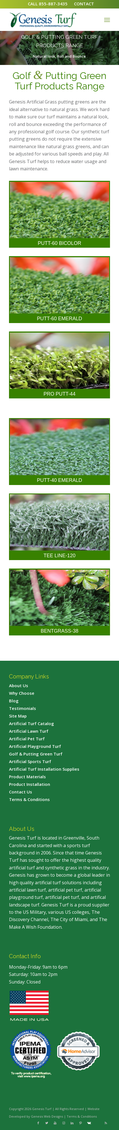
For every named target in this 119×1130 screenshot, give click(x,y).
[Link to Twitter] (46, 1123)
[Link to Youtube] (55, 1123)
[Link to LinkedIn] (72, 1123)
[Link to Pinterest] (80, 1123)
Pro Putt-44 (59, 394)
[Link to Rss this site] (106, 1123)
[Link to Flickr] (97, 1123)
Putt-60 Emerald (59, 318)
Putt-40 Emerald (59, 480)
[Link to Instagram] (63, 1123)
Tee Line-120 (59, 555)
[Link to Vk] (89, 1123)
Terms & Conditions (82, 1116)
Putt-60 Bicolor (59, 243)
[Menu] (107, 19)
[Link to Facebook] (38, 1123)
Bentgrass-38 (59, 631)
